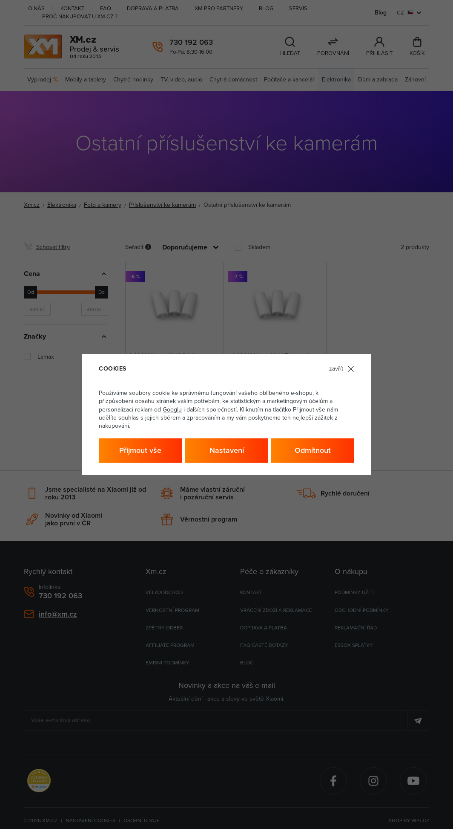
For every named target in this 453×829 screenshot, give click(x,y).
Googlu (172, 409)
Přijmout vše (140, 450)
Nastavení (226, 450)
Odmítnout (313, 450)
